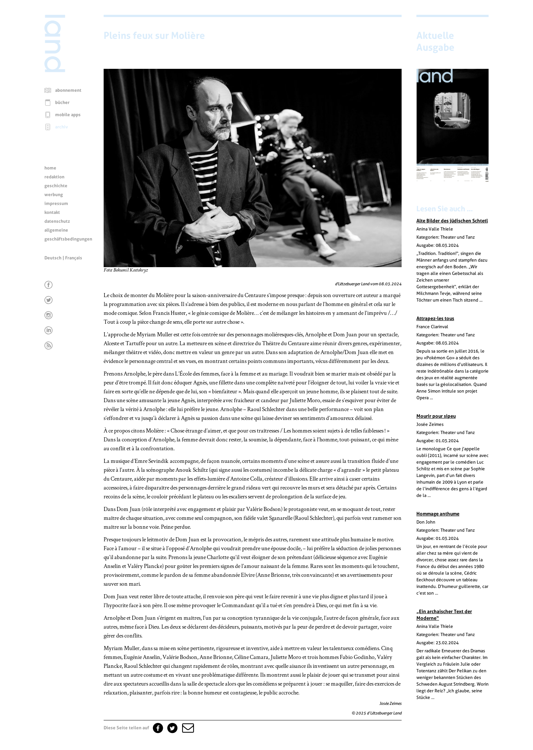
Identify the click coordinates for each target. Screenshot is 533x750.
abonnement (68, 90)
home (50, 168)
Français (73, 257)
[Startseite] (54, 70)
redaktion (54, 176)
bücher (62, 102)
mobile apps (68, 114)
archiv (61, 127)
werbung (53, 194)
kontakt (52, 212)
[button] (187, 727)
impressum (56, 203)
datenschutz (57, 221)
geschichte (55, 185)
